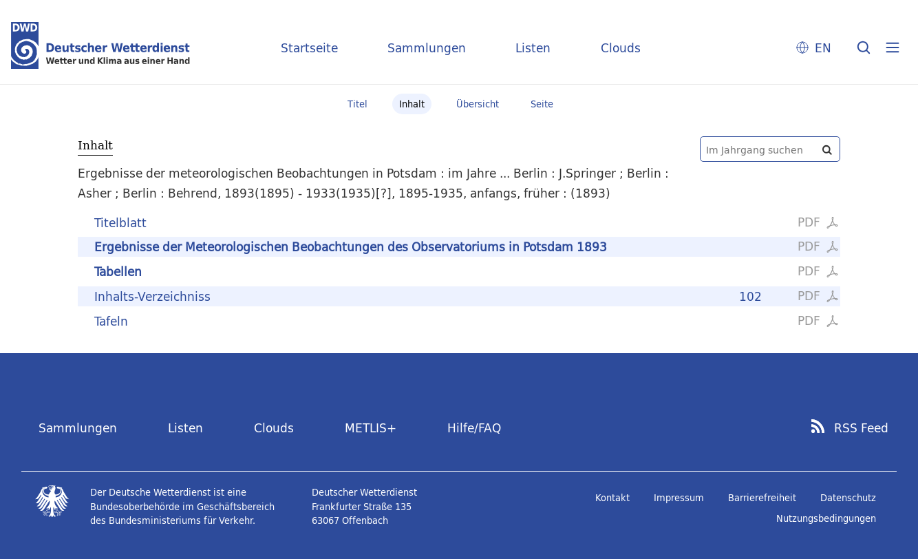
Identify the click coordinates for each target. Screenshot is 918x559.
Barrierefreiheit (762, 497)
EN (823, 48)
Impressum (679, 497)
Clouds (621, 48)
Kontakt (612, 497)
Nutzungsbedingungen (826, 518)
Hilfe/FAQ (474, 428)
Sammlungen (426, 48)
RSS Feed (861, 428)
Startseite (309, 48)
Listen (533, 48)
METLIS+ (370, 428)
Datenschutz (848, 497)
